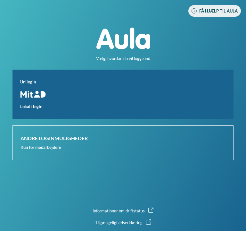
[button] (123, 94)
